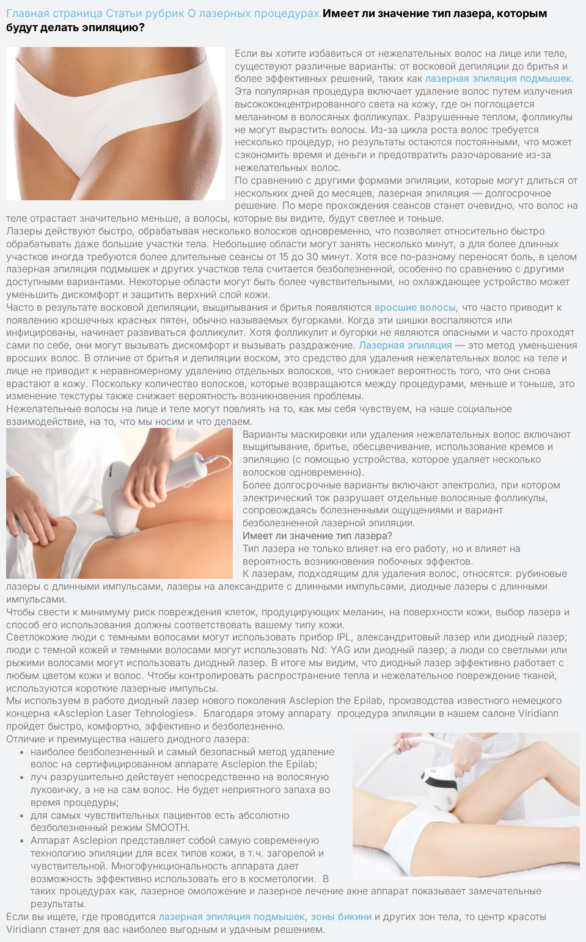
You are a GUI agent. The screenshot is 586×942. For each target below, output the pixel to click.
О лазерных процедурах (254, 13)
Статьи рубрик (145, 13)
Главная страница (54, 13)
